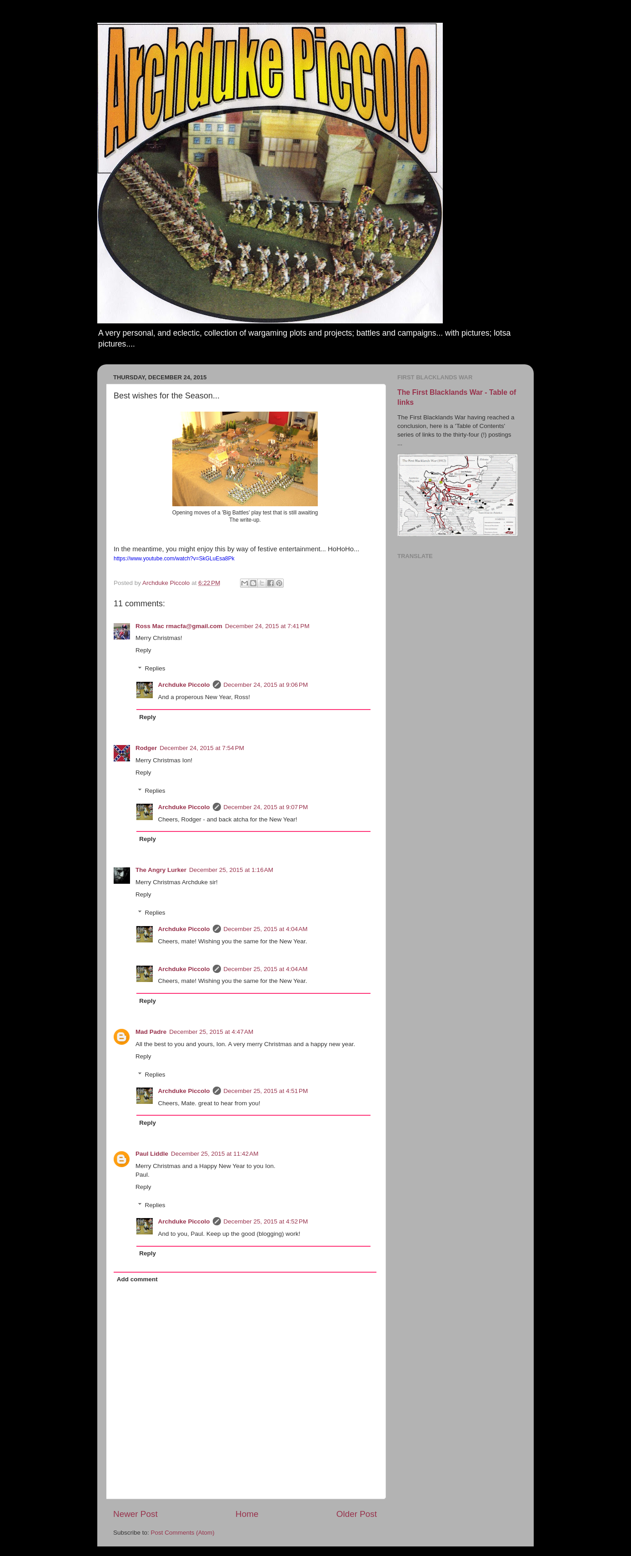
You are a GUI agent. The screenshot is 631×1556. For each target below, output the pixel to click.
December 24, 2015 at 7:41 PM (267, 626)
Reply (143, 650)
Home (246, 1514)
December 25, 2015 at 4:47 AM (211, 1031)
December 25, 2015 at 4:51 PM (266, 1091)
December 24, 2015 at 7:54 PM (202, 748)
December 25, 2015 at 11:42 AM (215, 1153)
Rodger (146, 748)
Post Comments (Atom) (183, 1532)
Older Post (356, 1514)
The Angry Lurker (160, 869)
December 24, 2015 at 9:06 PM (266, 684)
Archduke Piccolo (184, 684)
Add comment (137, 1279)
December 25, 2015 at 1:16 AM (231, 869)
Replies (155, 668)
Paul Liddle (151, 1153)
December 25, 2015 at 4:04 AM (266, 929)
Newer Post (135, 1514)
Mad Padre (150, 1031)
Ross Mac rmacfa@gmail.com (178, 626)
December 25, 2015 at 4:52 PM (266, 1221)
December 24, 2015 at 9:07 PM (266, 807)
